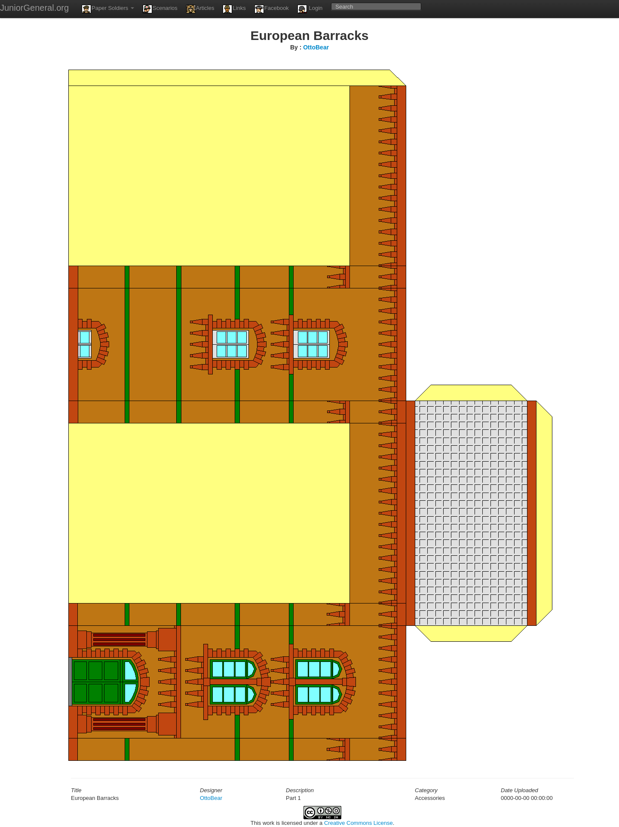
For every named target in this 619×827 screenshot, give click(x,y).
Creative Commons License (358, 823)
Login (309, 9)
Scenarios (160, 9)
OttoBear (316, 47)
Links (234, 9)
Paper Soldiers (108, 9)
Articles (200, 9)
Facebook (271, 9)
